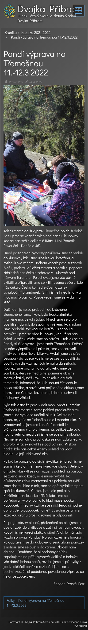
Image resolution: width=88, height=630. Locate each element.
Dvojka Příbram (50, 8)
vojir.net (49, 622)
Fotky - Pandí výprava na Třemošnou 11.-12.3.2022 (35, 603)
